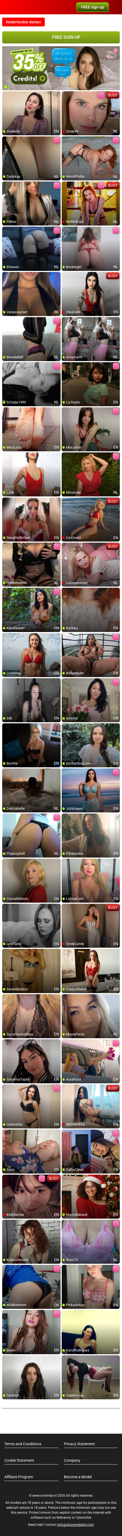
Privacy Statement (79, 1444)
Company (72, 1460)
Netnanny (64, 1517)
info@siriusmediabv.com (75, 1525)
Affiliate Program (18, 1477)
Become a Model (78, 1477)
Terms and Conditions (22, 1444)
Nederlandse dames (23, 22)
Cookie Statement (19, 1460)
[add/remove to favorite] (6, 96)
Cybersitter (83, 1517)
